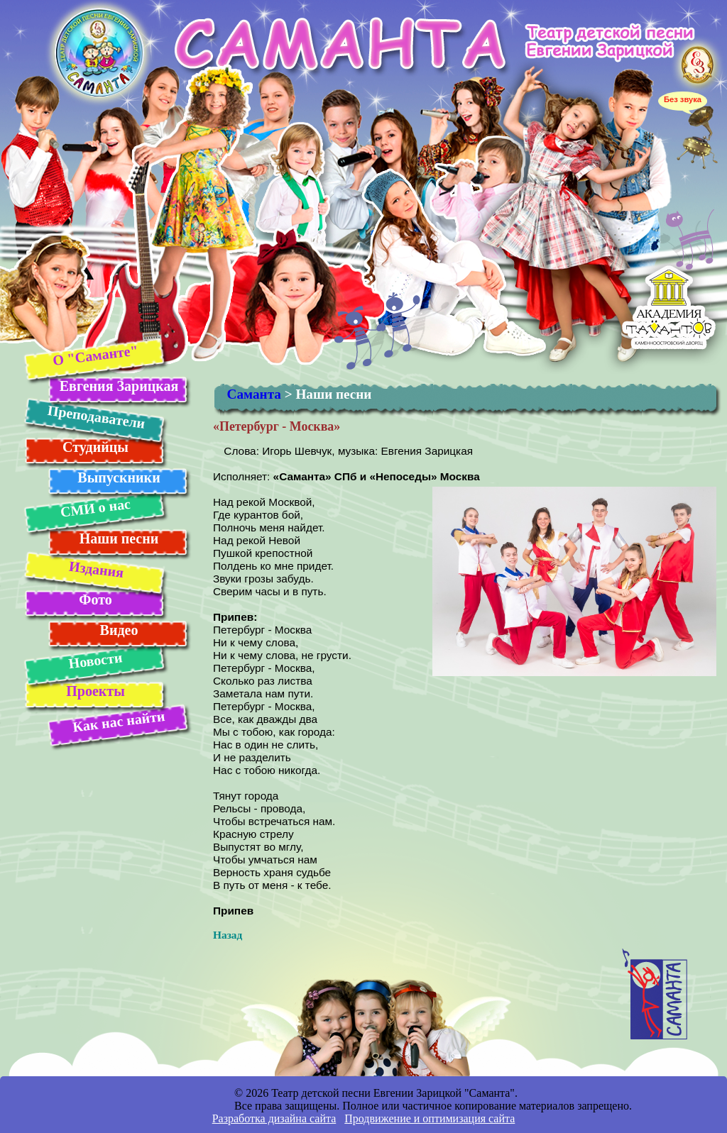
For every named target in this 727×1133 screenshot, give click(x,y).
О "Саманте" (94, 355)
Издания (95, 569)
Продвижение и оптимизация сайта (429, 1118)
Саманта (254, 394)
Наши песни (119, 538)
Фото (95, 599)
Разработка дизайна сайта (274, 1118)
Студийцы (95, 447)
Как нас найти (118, 721)
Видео (119, 630)
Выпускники (118, 477)
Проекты (95, 691)
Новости (95, 660)
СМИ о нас (95, 508)
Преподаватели (96, 416)
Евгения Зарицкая (119, 386)
